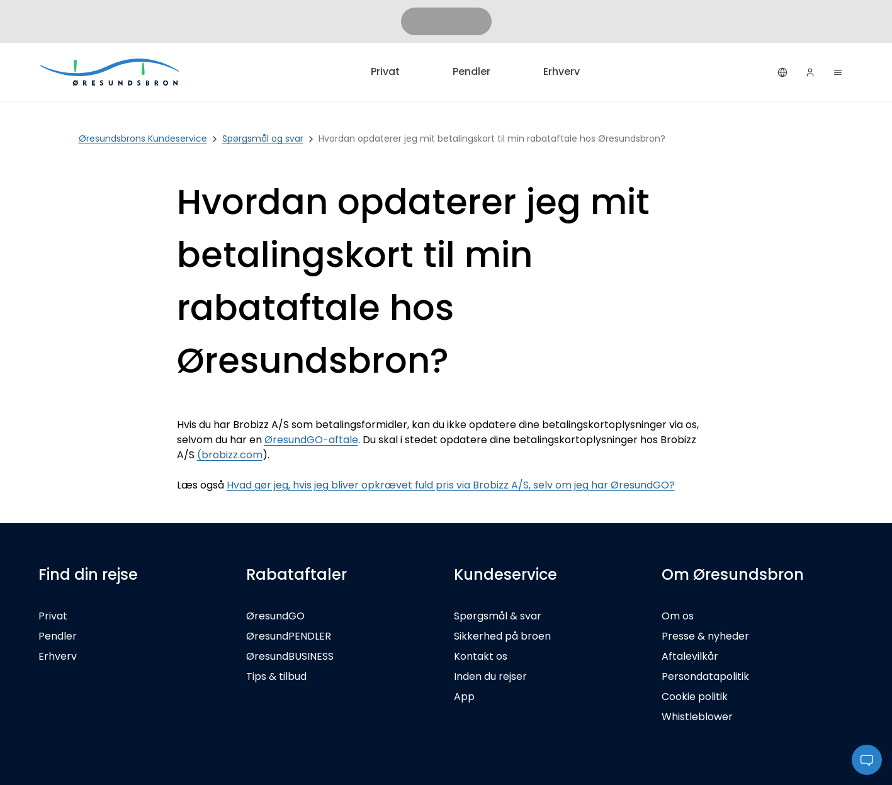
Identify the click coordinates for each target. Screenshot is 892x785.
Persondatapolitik (705, 676)
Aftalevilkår (690, 656)
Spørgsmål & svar (497, 616)
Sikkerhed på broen (502, 636)
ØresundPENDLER (288, 636)
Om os (678, 616)
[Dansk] (782, 72)
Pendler (471, 71)
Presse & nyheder (705, 636)
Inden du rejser (490, 676)
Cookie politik (695, 696)
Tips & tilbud (276, 676)
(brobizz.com (230, 455)
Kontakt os (480, 656)
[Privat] (110, 72)
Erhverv (561, 71)
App (464, 696)
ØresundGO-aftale (311, 439)
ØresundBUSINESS (290, 656)
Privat (385, 71)
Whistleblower (697, 716)
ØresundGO (275, 616)
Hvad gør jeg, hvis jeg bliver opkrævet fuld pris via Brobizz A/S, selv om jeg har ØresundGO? (451, 485)
